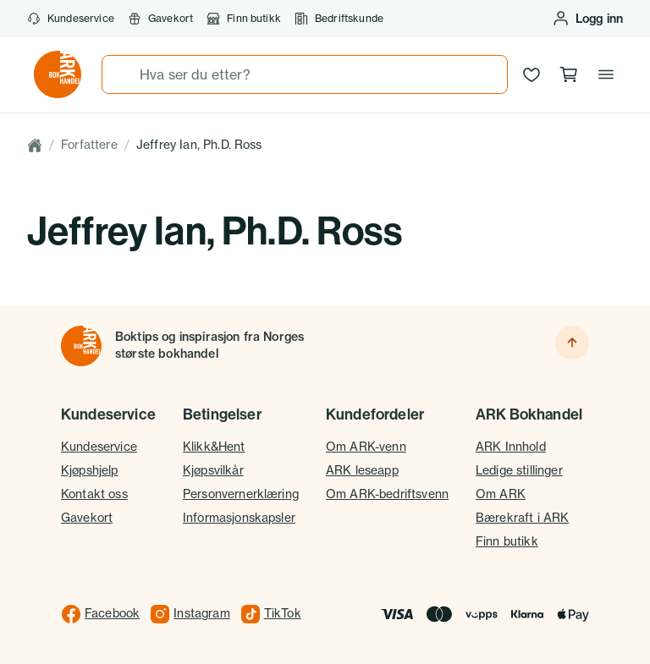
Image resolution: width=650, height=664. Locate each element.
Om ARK (501, 494)
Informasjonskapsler (239, 517)
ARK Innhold (511, 446)
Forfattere (89, 144)
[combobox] (305, 74)
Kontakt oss (94, 494)
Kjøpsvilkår (213, 470)
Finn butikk (244, 18)
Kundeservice (70, 18)
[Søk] (121, 74)
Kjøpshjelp (89, 470)
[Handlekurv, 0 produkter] (569, 74)
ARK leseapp (362, 470)
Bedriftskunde (339, 18)
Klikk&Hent (214, 446)
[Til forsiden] (81, 346)
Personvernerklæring (241, 494)
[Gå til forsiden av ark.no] (57, 74)
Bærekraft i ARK (522, 517)
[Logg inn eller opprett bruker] (587, 18)
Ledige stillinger (519, 470)
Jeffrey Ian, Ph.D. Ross (199, 144)
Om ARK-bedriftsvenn (387, 494)
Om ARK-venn (366, 446)
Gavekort (160, 18)
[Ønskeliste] (531, 74)
